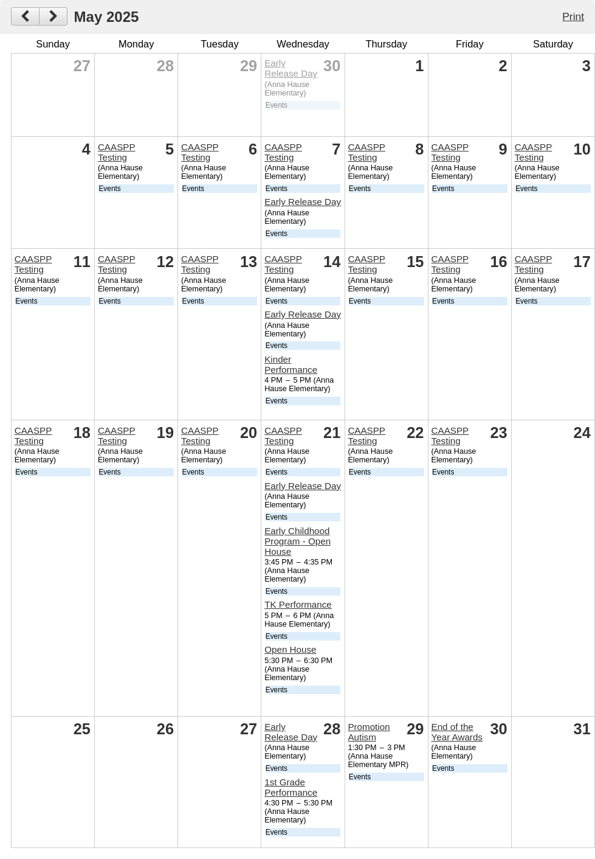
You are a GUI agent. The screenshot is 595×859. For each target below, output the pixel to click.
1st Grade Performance (290, 787)
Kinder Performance (290, 364)
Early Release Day (290, 68)
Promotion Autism (369, 732)
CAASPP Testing (117, 152)
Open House (290, 649)
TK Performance (298, 604)
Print (573, 16)
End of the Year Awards (457, 732)
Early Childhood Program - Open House (297, 541)
